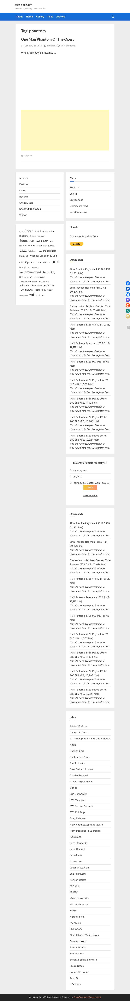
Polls (50, 16)
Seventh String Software (83, 959)
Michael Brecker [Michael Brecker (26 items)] (39, 255)
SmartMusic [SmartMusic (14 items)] (44, 281)
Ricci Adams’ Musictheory (84, 935)
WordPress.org (78, 212)
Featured (24, 184)
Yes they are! (79, 470)
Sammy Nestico (78, 941)
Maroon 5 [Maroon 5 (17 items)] (23, 256)
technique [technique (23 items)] (48, 285)
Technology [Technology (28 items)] (26, 289)
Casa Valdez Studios (81, 769)
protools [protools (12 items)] (35, 268)
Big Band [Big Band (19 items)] (24, 236)
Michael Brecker (79, 904)
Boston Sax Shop (79, 757)
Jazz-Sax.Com (23, 4)
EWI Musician (77, 800)
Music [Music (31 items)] (54, 255)
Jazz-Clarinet (77, 849)
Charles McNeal (79, 775)
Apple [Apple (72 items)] (29, 231)
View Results (90, 495)
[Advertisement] (65, 130)
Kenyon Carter (78, 880)
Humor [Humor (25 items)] (32, 245)
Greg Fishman (78, 818)
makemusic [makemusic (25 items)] (49, 250)
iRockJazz (75, 836)
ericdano (51, 45)
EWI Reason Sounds (81, 806)
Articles (60, 16)
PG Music (75, 922)
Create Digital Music (81, 781)
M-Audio (74, 886)
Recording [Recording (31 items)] (48, 272)
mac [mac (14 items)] (40, 251)
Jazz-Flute (76, 855)
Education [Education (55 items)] (26, 240)
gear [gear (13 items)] (52, 241)
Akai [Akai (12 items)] (21, 231)
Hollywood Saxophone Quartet (87, 824)
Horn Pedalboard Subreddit (85, 830)
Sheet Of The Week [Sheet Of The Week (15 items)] (28, 281)
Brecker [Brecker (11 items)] (33, 236)
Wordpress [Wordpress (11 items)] (23, 295)
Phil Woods (76, 929)
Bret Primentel (77, 763)
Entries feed (76, 199)
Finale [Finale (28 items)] (44, 240)
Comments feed (79, 205)
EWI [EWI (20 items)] (38, 241)
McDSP (74, 892)
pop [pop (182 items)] (55, 261)
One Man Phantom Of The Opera (48, 39)
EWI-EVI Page (77, 812)
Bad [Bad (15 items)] (37, 231)
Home (29, 16)
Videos (28, 155)
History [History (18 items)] (22, 245)
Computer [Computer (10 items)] (41, 236)
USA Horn (75, 984)
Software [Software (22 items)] (24, 285)
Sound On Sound (79, 972)
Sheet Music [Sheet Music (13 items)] (39, 277)
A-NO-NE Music (79, 726)
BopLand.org (77, 750)
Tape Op (74, 978)
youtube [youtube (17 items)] (39, 295)
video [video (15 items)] (49, 290)
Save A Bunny (78, 947)
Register (74, 187)
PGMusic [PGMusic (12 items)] (46, 263)
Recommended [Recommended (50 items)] (30, 272)
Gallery (40, 16)
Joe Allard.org (78, 873)
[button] (128, 283)
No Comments (68, 45)
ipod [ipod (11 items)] (45, 246)
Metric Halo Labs (79, 898)
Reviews (24, 196)
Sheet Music (26, 202)
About (19, 16)
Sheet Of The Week (30, 208)
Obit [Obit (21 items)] (21, 262)
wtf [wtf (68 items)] (31, 295)
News (22, 190)
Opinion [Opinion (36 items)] (30, 262)
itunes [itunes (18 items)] (51, 245)
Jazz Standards (78, 843)
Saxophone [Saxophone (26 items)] (25, 277)
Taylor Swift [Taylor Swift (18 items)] (36, 285)
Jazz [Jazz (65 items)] (23, 250)
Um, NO (76, 476)
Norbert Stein (77, 916)
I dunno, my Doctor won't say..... (91, 482)
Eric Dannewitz (78, 793)
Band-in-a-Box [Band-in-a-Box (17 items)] (47, 231)
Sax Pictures (77, 953)
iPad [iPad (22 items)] (39, 245)
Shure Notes (77, 965)
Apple (73, 744)
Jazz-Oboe (76, 861)
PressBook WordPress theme (87, 997)
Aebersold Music (79, 732)
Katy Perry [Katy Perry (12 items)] (32, 251)
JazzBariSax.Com (79, 867)
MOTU (73, 910)
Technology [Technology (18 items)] (40, 290)
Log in (73, 193)
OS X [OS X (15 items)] (39, 262)
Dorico (73, 787)
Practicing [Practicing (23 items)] (24, 267)
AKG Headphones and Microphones (90, 738)
